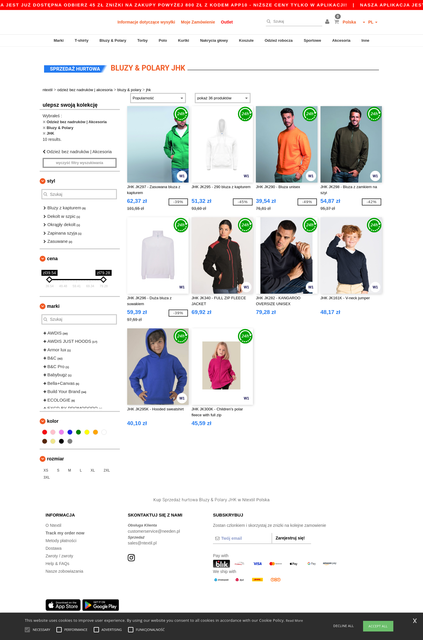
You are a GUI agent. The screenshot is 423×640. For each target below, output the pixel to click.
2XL (107, 465)
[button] (328, 22)
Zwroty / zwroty (59, 550)
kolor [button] (52, 415)
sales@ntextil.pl (142, 537)
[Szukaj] (292, 21)
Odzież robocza (279, 40)
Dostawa (53, 543)
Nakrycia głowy (214, 40)
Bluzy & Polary (113, 40)
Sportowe (312, 40)
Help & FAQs (57, 558)
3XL (46, 472)
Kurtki (183, 40)
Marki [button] (53, 300)
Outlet (227, 22)
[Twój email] (242, 533)
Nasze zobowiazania (64, 566)
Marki (59, 40)
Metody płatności (61, 535)
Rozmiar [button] (55, 453)
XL (92, 465)
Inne (366, 40)
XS (45, 465)
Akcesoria (341, 40)
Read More (294, 620)
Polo (163, 40)
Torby (142, 40)
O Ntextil (53, 520)
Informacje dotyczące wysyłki (146, 22)
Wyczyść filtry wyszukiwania (79, 158)
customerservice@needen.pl (154, 525)
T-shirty (81, 40)
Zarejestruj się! (290, 532)
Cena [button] (52, 252)
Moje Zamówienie (198, 22)
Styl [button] (51, 175)
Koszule (246, 40)
